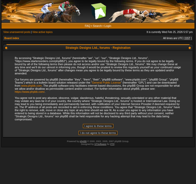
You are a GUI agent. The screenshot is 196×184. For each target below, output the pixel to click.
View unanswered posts (16, 32)
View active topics (42, 32)
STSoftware (100, 144)
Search (97, 25)
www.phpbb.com (31, 85)
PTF (112, 144)
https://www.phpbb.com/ (30, 91)
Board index (11, 38)
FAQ (87, 25)
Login (107, 25)
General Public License (106, 82)
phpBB (83, 141)
